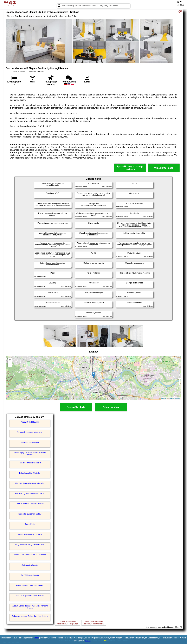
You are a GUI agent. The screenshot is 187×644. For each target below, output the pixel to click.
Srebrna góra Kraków (29, 565)
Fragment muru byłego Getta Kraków (29, 545)
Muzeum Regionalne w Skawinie (29, 432)
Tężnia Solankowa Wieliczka (30, 463)
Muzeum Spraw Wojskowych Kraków (29, 483)
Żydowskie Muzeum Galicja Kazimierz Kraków (30, 616)
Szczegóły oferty (76, 407)
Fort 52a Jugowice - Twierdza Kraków (29, 493)
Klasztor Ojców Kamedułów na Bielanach (30, 555)
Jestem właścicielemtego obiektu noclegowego (67, 623)
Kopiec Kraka (30, 524)
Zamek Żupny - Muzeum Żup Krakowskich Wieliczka (29, 454)
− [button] (10, 364)
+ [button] (10, 360)
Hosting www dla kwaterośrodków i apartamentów (94, 623)
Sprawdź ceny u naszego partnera (130, 167)
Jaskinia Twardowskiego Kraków (29, 534)
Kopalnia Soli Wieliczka (30, 442)
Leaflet (163, 398)
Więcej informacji (163, 168)
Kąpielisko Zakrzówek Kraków (29, 514)
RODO (87, 641)
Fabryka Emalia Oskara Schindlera (29, 585)
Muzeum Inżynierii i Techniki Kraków (30, 596)
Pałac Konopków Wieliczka (29, 473)
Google (36, 638)
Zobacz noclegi (111, 407)
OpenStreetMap (175, 398)
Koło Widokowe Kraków (30, 575)
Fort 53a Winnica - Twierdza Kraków (30, 504)
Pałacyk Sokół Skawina (30, 422)
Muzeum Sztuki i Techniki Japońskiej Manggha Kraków (30, 607)
